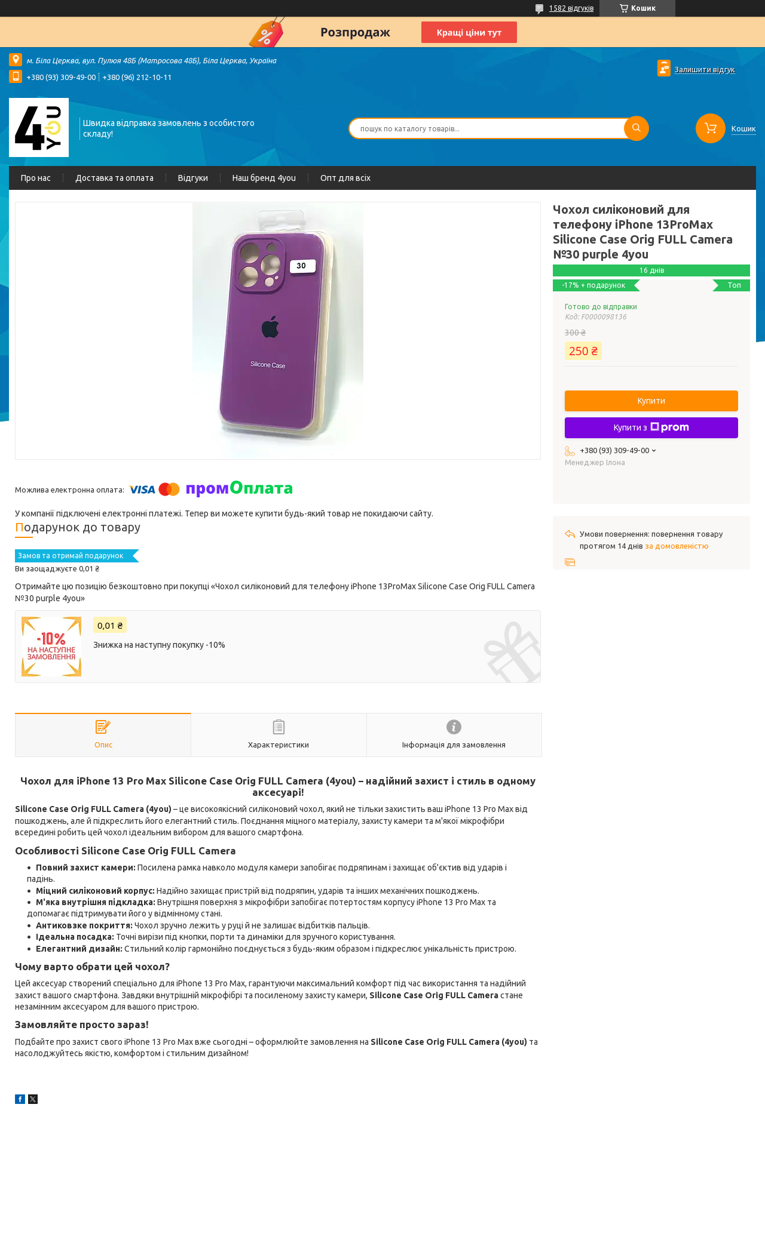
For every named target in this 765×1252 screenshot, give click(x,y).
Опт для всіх (345, 178)
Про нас (36, 178)
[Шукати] (636, 128)
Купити (651, 400)
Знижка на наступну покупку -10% (159, 645)
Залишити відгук (705, 69)
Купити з (651, 427)
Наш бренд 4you (264, 178)
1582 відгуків (571, 8)
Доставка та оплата (114, 178)
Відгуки (193, 178)
